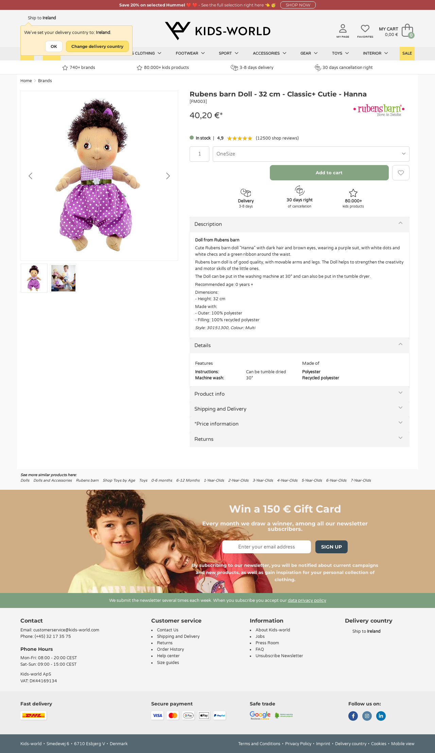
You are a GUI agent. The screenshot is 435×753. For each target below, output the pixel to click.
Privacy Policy (298, 743)
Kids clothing (143, 53)
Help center (168, 655)
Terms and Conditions (259, 743)
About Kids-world (273, 630)
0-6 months (161, 480)
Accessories (269, 53)
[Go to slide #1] (34, 278)
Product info (209, 394)
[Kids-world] (217, 31)
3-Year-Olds (263, 480)
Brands (45, 80)
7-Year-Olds (360, 480)
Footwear (190, 53)
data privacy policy (307, 600)
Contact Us (167, 630)
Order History (170, 649)
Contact (31, 620)
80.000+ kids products (163, 67)
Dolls (24, 480)
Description (208, 224)
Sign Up (331, 547)
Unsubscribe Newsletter (279, 655)
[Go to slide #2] (63, 278)
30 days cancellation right (344, 67)
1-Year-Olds (214, 480)
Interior (375, 53)
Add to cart (329, 172)
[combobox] (311, 154)
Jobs (260, 636)
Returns (203, 439)
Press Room (267, 643)
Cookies (378, 743)
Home (26, 80)
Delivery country (350, 743)
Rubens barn (87, 480)
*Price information (216, 424)
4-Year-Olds (287, 480)
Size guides (168, 662)
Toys (340, 53)
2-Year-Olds (238, 480)
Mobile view (403, 743)
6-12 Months (187, 480)
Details (202, 345)
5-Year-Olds (311, 480)
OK (54, 46)
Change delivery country (97, 46)
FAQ (260, 649)
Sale (407, 53)
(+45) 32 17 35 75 (53, 636)
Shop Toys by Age (119, 480)
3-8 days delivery (252, 68)
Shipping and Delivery (220, 409)
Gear (309, 53)
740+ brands (78, 67)
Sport (229, 53)
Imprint (323, 743)
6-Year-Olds (336, 480)
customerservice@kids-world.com (66, 630)
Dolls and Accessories (52, 480)
